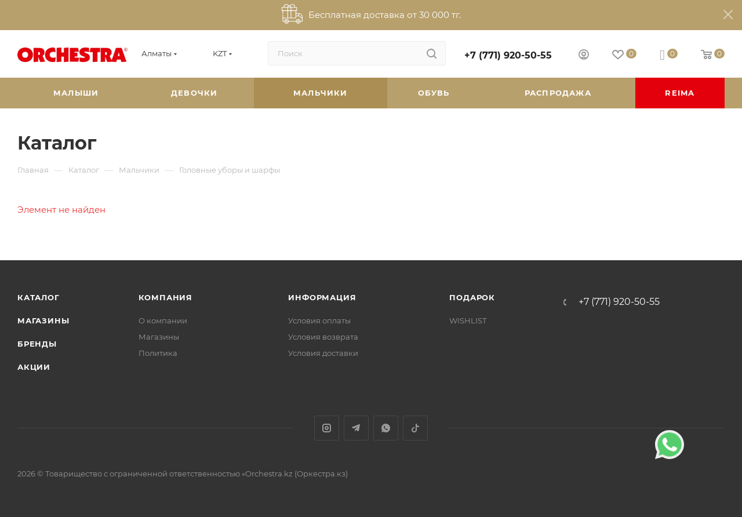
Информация (322, 297)
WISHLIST (467, 320)
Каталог (38, 297)
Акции (33, 367)
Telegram (356, 428)
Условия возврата (323, 336)
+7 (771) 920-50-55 (508, 55)
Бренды (37, 343)
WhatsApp (385, 428)
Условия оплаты (319, 320)
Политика (158, 353)
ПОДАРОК (472, 297)
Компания (165, 297)
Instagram (326, 428)
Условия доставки (323, 353)
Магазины (43, 320)
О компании (163, 320)
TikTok (415, 428)
